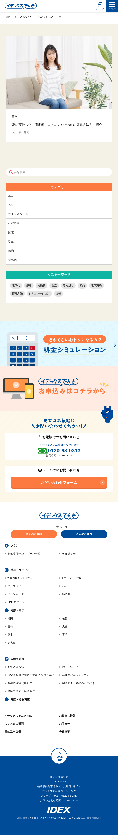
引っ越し (68, 285)
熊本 (10, 634)
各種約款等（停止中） (21, 683)
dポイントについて (74, 577)
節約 (11, 250)
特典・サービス (20, 569)
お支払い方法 (70, 666)
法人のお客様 (84, 534)
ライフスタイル (18, 213)
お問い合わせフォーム (59, 483)
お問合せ (64, 723)
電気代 (12, 259)
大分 (65, 626)
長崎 (10, 626)
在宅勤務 (13, 223)
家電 (11, 232)
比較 (58, 293)
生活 (54, 285)
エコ (11, 195)
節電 (28, 285)
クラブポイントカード (21, 586)
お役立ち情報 (67, 715)
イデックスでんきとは (18, 715)
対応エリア (17, 610)
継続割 (66, 594)
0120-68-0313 (64, 450)
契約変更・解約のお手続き (78, 683)
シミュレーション (39, 293)
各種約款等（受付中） (76, 675)
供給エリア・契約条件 (21, 691)
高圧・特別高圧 (20, 699)
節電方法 (17, 293)
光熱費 (41, 285)
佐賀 (65, 618)
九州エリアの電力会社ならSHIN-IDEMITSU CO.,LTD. (55, 818)
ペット (12, 204)
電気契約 (96, 285)
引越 (11, 241)
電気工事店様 (13, 731)
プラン (15, 545)
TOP (7, 17)
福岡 (10, 618)
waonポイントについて (22, 577)
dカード (67, 586)
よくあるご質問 (14, 723)
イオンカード (16, 594)
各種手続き (17, 658)
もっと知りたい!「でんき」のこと (34, 17)
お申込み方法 (16, 666)
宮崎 (65, 634)
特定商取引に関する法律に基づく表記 (31, 675)
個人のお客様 (34, 534)
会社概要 (64, 731)
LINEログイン (16, 602)
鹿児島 (12, 642)
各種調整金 (69, 553)
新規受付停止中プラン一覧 (24, 553)
